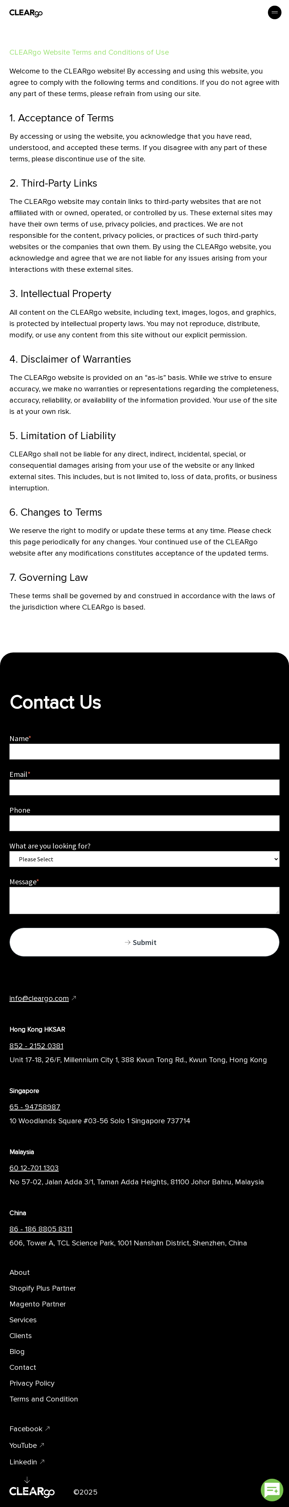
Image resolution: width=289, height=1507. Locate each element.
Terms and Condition (43, 1399)
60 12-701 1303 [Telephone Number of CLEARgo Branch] (34, 1168)
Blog (17, 1351)
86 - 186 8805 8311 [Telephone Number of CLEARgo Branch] (40, 1229)
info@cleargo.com (39, 998)
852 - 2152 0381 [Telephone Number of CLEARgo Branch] (36, 1046)
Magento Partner (37, 1304)
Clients (20, 1335)
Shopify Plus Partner (42, 1288)
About (19, 1272)
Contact (22, 1367)
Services (23, 1320)
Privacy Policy (32, 1383)
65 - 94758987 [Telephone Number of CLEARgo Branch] (34, 1107)
